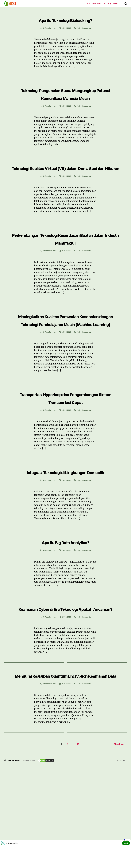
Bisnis (115, 3)
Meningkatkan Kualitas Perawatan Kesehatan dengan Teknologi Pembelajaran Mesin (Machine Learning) (65, 351)
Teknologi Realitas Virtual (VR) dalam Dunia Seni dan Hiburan (65, 179)
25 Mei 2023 (66, 28)
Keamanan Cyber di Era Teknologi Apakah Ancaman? (65, 667)
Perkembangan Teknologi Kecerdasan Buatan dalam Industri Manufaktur (65, 258)
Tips (88, 3)
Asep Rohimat (49, 28)
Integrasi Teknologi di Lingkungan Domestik (65, 522)
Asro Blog (16, 830)
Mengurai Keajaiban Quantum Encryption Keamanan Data (65, 741)
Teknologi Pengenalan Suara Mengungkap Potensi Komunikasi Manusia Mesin (65, 97)
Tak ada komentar (85, 28)
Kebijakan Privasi (30, 830)
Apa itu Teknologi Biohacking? (65, 19)
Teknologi (106, 3)
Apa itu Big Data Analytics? (65, 596)
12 (75, 813)
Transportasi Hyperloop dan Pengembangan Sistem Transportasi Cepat (65, 441)
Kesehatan (96, 3)
